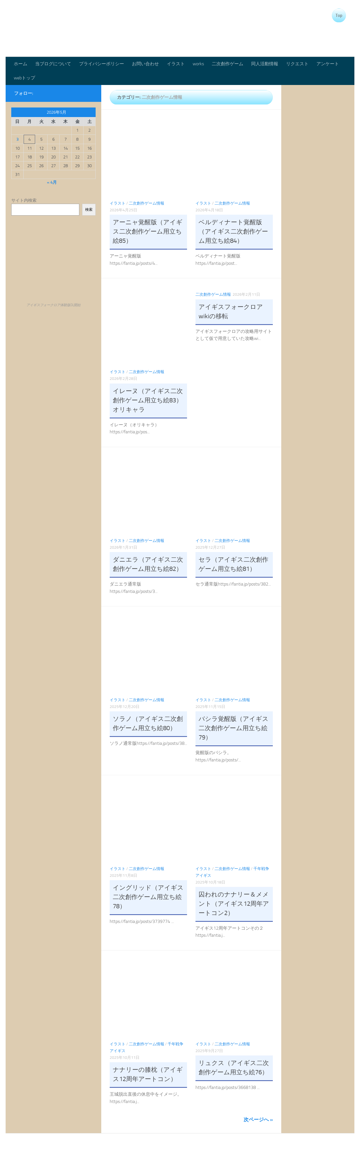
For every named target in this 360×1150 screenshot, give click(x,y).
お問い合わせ (145, 63)
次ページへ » (258, 1120)
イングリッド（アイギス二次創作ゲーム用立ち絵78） (148, 897)
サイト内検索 (24, 200)
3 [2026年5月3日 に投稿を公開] (17, 139)
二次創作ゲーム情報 (146, 203)
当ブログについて (53, 63)
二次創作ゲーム (227, 63)
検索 (89, 209)
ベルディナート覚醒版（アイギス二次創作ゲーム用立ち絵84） (233, 232)
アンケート (327, 63)
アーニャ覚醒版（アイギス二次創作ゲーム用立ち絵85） (148, 232)
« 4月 (52, 182)
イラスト (176, 63)
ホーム (20, 63)
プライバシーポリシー (101, 63)
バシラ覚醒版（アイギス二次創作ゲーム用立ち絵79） (234, 728)
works (198, 63)
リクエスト (297, 63)
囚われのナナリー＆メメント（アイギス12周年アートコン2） (234, 904)
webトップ (24, 77)
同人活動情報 (264, 63)
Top (339, 15)
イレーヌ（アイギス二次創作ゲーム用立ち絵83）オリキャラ (148, 400)
